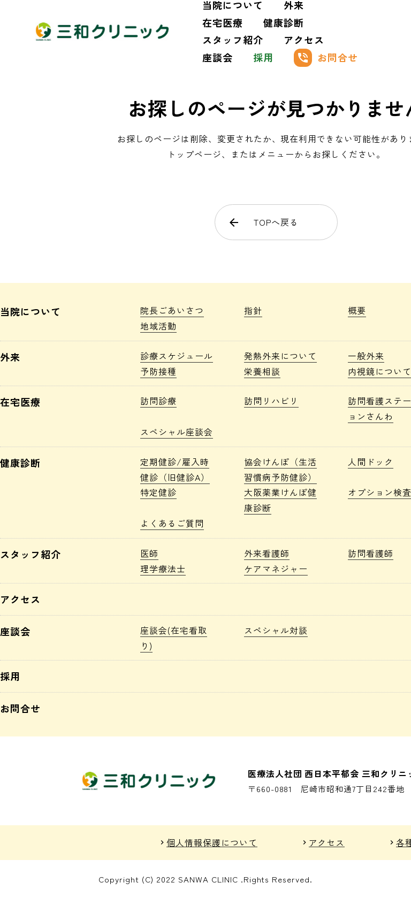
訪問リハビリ (271, 400)
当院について (30, 311)
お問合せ (326, 58)
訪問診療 (158, 400)
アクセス (304, 40)
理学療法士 (163, 568)
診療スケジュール (176, 355)
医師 (149, 553)
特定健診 (158, 492)
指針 (253, 310)
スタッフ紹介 (232, 40)
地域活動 (158, 325)
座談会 (217, 57)
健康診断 (283, 22)
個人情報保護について (211, 842)
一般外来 (366, 355)
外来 (10, 357)
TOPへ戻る (263, 222)
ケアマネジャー (276, 568)
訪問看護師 (370, 553)
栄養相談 (262, 371)
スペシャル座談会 (176, 431)
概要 (357, 310)
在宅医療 (222, 22)
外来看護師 (267, 553)
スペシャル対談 (276, 630)
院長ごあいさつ (172, 310)
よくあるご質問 (172, 523)
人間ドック (370, 461)
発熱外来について (280, 355)
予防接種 (158, 371)
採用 (263, 57)
